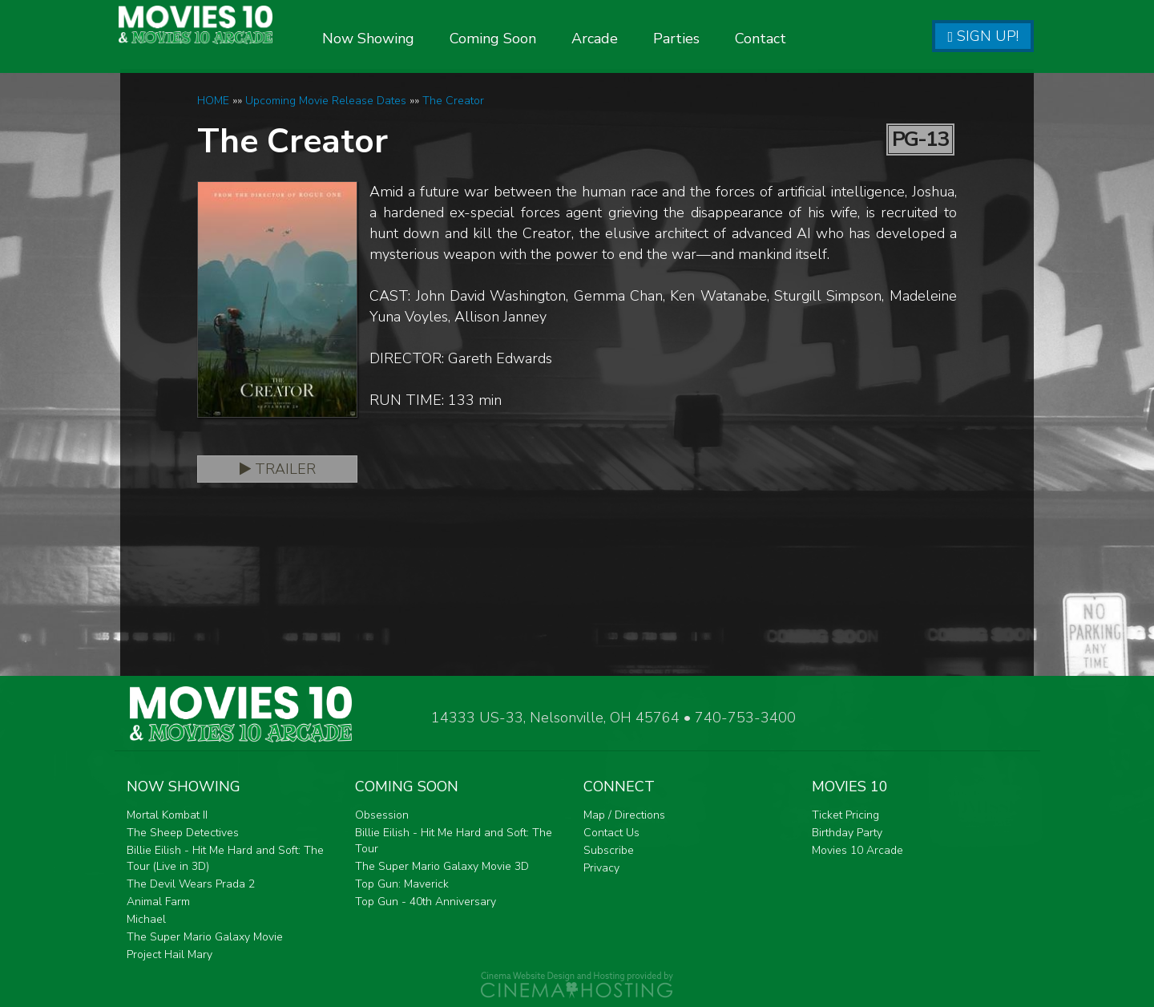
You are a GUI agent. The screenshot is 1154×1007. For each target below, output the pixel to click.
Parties (715, 38)
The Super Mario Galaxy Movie (205, 936)
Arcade (634, 38)
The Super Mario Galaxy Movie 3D (442, 866)
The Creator (453, 100)
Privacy (601, 868)
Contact (799, 38)
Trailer (278, 469)
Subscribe (608, 850)
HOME (213, 100)
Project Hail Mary (169, 954)
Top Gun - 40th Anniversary (425, 901)
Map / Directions (624, 815)
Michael (146, 919)
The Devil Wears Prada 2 (191, 884)
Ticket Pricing (845, 815)
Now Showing (407, 38)
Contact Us (611, 832)
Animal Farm (158, 901)
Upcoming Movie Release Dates (325, 100)
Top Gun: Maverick (402, 884)
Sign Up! (983, 36)
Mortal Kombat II (167, 815)
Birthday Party (847, 832)
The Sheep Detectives (183, 832)
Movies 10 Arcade (857, 850)
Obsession (382, 815)
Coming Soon (532, 38)
